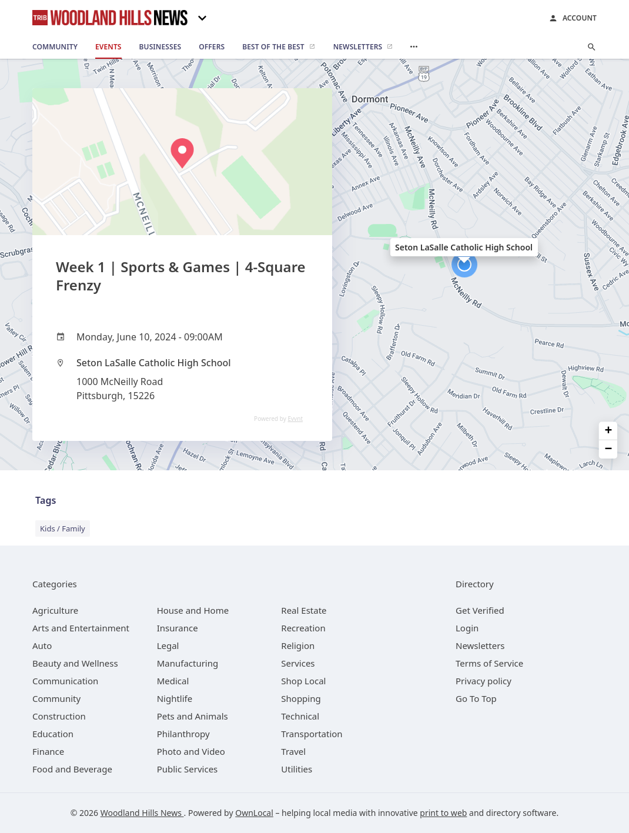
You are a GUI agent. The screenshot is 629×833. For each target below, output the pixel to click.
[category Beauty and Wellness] (75, 663)
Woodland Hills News (142, 812)
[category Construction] (59, 716)
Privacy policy (483, 681)
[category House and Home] (193, 610)
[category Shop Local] (303, 681)
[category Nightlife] (175, 698)
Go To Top (476, 698)
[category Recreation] (303, 628)
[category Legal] (168, 645)
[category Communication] (65, 681)
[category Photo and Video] (191, 751)
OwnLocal (254, 812)
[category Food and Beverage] (72, 769)
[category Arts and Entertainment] (80, 628)
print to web (443, 812)
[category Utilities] (296, 769)
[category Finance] (48, 751)
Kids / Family (62, 528)
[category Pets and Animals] (192, 716)
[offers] (212, 47)
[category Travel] (293, 751)
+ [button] (609, 430)
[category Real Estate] (303, 610)
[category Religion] (298, 645)
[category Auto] (42, 645)
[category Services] (298, 663)
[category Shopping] (300, 698)
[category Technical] (300, 716)
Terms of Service (489, 663)
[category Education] (52, 734)
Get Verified (480, 610)
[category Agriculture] (55, 610)
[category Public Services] (187, 769)
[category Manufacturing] (188, 663)
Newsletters (480, 645)
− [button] (609, 449)
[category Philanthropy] (183, 734)
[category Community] (56, 698)
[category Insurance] (177, 628)
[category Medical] (173, 681)
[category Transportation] (311, 734)
